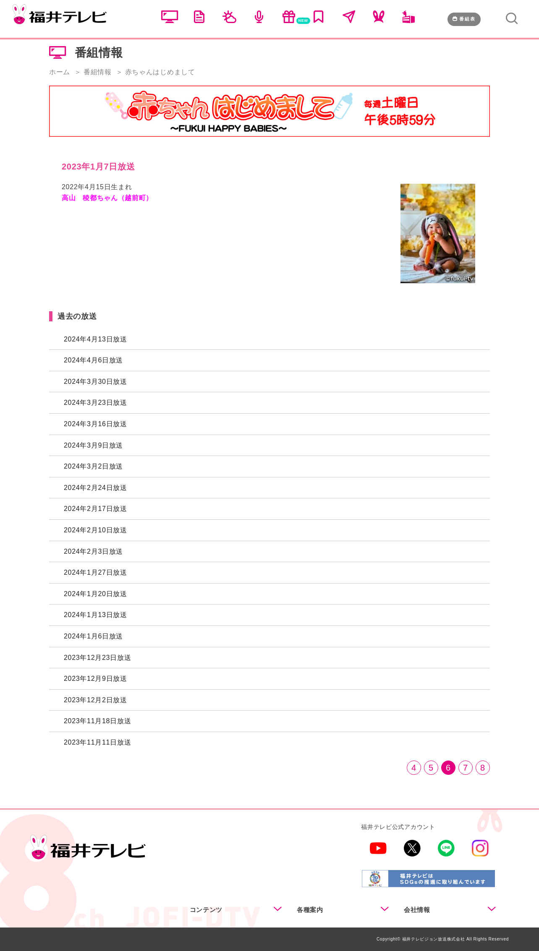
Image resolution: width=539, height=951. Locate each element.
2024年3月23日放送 (95, 402)
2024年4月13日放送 (95, 339)
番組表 (464, 18)
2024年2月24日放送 (95, 487)
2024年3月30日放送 (95, 381)
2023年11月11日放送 (97, 742)
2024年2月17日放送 (95, 508)
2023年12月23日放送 (97, 657)
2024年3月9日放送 (93, 445)
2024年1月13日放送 (95, 614)
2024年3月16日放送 (95, 423)
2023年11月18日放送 (97, 720)
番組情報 (98, 72)
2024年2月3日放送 (93, 551)
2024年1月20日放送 (95, 593)
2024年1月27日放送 (95, 572)
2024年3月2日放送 (93, 466)
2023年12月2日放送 (95, 699)
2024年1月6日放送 (93, 636)
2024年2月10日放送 (95, 530)
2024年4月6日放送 (93, 360)
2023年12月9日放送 (95, 678)
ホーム (59, 72)
